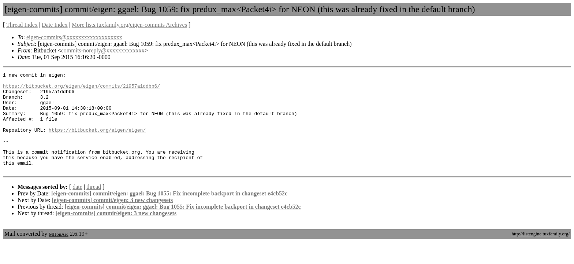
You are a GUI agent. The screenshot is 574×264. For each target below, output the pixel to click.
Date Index (55, 25)
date (77, 206)
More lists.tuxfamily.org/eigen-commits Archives (129, 25)
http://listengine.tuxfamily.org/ (540, 253)
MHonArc (58, 254)
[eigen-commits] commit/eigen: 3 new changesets (112, 220)
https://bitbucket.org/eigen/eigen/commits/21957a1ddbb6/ (81, 89)
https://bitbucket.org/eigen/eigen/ (97, 142)
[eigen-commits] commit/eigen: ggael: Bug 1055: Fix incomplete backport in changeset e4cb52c (169, 213)
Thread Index (22, 25)
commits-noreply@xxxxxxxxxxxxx (103, 50)
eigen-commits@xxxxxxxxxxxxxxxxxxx (74, 37)
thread (93, 206)
